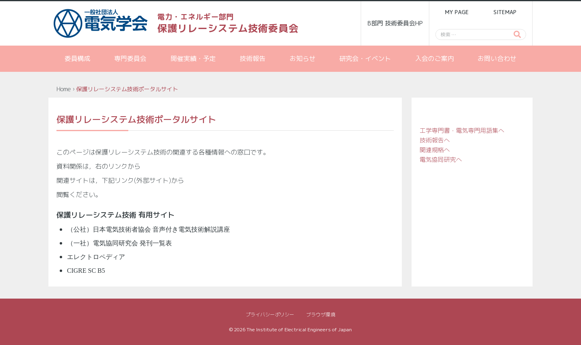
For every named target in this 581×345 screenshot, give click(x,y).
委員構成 (77, 58)
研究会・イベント (365, 58)
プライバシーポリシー (270, 314)
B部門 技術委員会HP (395, 23)
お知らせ (303, 58)
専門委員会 (130, 58)
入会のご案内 (434, 58)
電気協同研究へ (441, 159)
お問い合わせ (497, 58)
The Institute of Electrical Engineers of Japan (299, 329)
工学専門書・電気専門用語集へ (462, 130)
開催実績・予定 (193, 58)
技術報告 (252, 58)
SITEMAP (504, 12)
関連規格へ (435, 150)
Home (63, 89)
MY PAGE (456, 12)
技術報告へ (435, 140)
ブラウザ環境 (320, 314)
